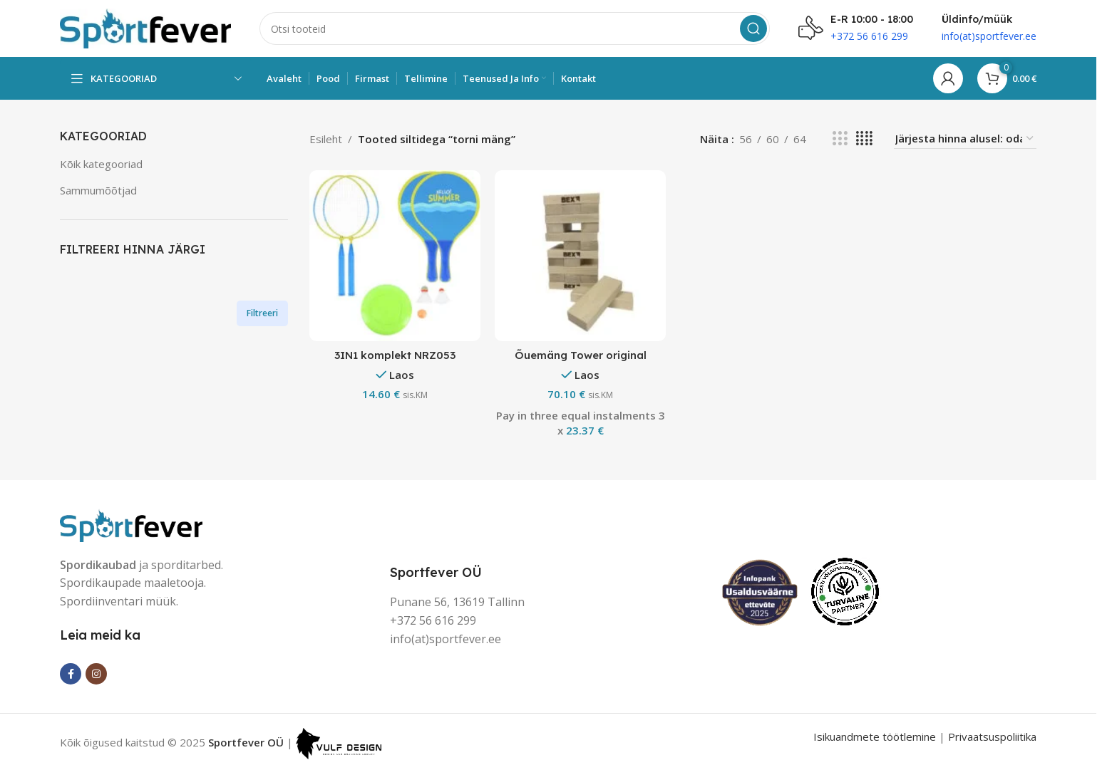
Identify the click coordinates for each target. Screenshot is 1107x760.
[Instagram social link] (96, 673)
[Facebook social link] (70, 673)
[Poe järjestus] (965, 138)
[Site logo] (145, 27)
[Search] (514, 28)
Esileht (325, 139)
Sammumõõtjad (98, 190)
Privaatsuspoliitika (992, 736)
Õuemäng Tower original (581, 355)
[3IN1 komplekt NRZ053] (394, 255)
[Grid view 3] (840, 138)
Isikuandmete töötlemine (874, 736)
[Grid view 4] (864, 138)
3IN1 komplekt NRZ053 (394, 355)
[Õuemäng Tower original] (580, 255)
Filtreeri (262, 313)
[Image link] (131, 523)
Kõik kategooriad (101, 164)
